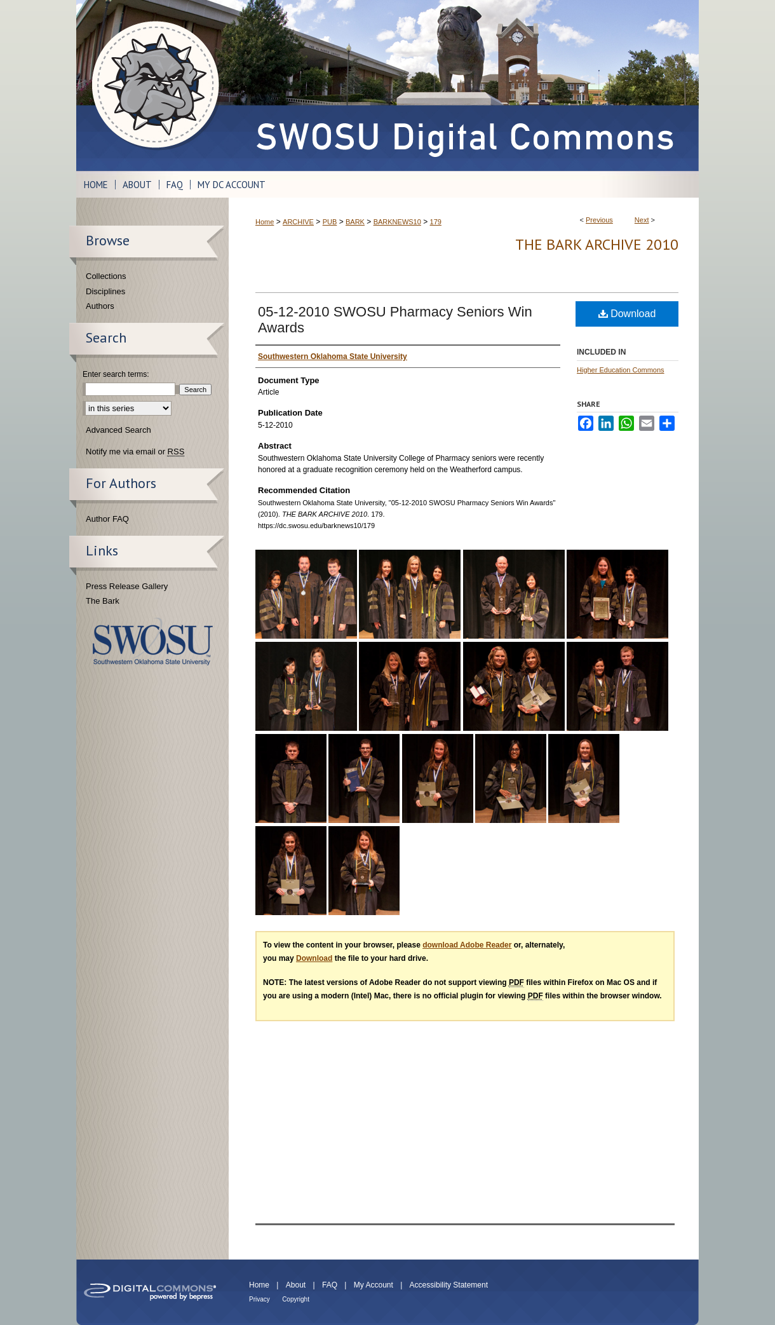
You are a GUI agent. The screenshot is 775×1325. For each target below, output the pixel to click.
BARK (355, 222)
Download (627, 313)
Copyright (295, 1299)
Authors (100, 306)
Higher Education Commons (620, 370)
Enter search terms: (116, 374)
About (296, 1285)
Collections (106, 276)
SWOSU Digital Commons (464, 85)
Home (264, 222)
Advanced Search (118, 430)
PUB (330, 222)
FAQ (329, 1285)
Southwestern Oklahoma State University (153, 641)
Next (642, 220)
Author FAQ (107, 519)
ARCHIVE (298, 222)
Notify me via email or (135, 452)
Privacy (259, 1299)
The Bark (102, 601)
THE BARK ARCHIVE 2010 (596, 244)
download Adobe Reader (466, 945)
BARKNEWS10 (397, 222)
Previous (599, 220)
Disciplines (105, 291)
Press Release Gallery (127, 586)
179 (435, 222)
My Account (373, 1285)
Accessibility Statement (449, 1285)
